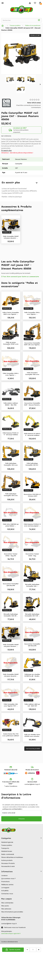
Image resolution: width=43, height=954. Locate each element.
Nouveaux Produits (8, 863)
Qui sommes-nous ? (8, 878)
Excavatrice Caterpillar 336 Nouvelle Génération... (11, 585)
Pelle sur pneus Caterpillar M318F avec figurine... (10, 343)
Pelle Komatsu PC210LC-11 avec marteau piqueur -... (32, 525)
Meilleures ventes (7, 884)
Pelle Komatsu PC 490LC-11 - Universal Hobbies (32, 434)
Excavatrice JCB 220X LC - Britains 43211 (32, 495)
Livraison (4, 875)
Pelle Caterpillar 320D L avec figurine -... (11, 374)
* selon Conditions (10, 786)
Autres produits (6, 860)
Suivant (41, 84)
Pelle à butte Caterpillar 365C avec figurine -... (11, 313)
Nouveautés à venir (8, 866)
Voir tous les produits (33, 748)
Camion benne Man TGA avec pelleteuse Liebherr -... (10, 735)
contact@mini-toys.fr (32, 784)
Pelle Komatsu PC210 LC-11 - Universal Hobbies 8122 (11, 434)
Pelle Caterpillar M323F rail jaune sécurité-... (11, 675)
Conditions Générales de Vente (9, 941)
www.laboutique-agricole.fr (11, 933)
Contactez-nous (7, 894)
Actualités (5, 891)
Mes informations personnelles (12, 912)
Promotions (5, 881)
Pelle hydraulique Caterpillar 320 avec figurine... (11, 464)
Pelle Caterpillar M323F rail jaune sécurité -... (11, 237)
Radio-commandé (7, 854)
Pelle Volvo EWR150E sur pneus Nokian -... (11, 525)
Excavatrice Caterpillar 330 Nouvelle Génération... (32, 645)
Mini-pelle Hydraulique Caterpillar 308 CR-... (11, 615)
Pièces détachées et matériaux (12, 857)
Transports (5, 848)
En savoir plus (6, 150)
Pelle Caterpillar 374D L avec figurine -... (32, 313)
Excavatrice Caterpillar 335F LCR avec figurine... (32, 343)
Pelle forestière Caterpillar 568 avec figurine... (32, 374)
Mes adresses (6, 909)
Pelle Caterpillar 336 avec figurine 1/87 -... (11, 705)
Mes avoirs (5, 906)
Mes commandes (7, 903)
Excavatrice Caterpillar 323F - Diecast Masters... (32, 404)
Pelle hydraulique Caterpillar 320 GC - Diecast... (32, 464)
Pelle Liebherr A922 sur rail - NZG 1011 (32, 705)
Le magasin (5, 888)
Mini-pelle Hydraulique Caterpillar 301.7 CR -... (32, 615)
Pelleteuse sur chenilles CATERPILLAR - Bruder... (32, 675)
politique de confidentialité (12, 809)
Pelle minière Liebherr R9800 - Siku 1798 (11, 404)
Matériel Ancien (6, 851)
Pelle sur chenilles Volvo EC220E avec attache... (32, 735)
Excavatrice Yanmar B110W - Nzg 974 (10, 554)
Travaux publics (6, 845)
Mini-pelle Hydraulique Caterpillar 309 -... (32, 585)
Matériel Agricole (7, 842)
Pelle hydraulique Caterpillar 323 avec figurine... (11, 495)
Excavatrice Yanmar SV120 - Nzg (32, 554)
